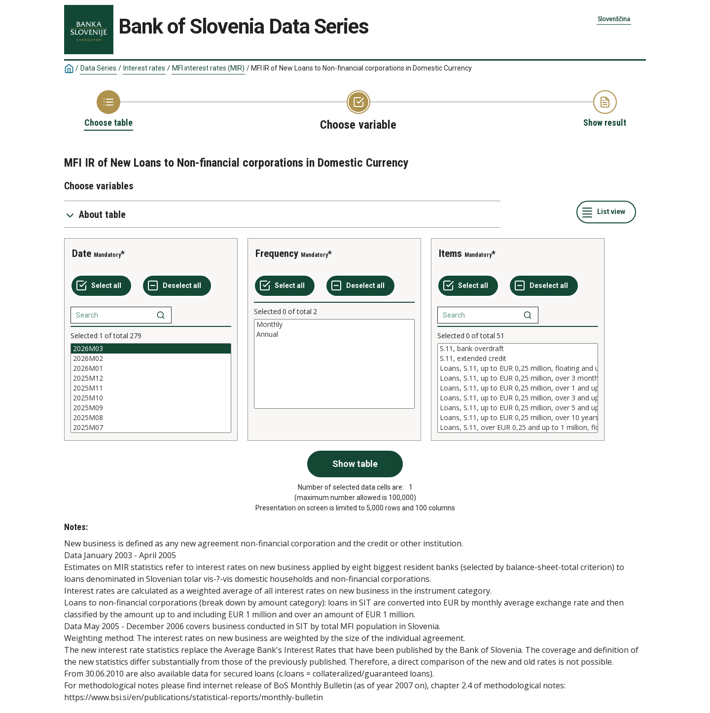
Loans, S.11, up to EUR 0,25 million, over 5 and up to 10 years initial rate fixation (518, 408)
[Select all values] (101, 286)
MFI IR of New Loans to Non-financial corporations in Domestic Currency (361, 68)
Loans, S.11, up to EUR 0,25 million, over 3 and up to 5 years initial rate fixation (518, 398)
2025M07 (151, 427)
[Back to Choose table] (108, 109)
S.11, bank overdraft (518, 349)
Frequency (276, 253)
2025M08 (151, 418)
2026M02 (151, 358)
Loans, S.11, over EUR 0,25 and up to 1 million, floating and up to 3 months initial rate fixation (518, 427)
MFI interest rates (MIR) (208, 68)
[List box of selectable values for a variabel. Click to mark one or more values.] (151, 388)
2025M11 (151, 388)
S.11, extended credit (518, 358)
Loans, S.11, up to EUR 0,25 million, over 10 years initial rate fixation (518, 418)
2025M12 (151, 378)
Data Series (98, 68)
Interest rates (144, 68)
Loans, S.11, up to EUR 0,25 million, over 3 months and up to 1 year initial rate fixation (518, 378)
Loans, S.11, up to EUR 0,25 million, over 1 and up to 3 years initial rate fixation (518, 388)
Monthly (334, 324)
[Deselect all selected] (177, 286)
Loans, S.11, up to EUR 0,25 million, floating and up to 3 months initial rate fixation (518, 368)
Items (450, 253)
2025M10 (151, 398)
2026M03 (151, 349)
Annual (334, 334)
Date (81, 253)
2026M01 (151, 368)
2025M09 (151, 408)
